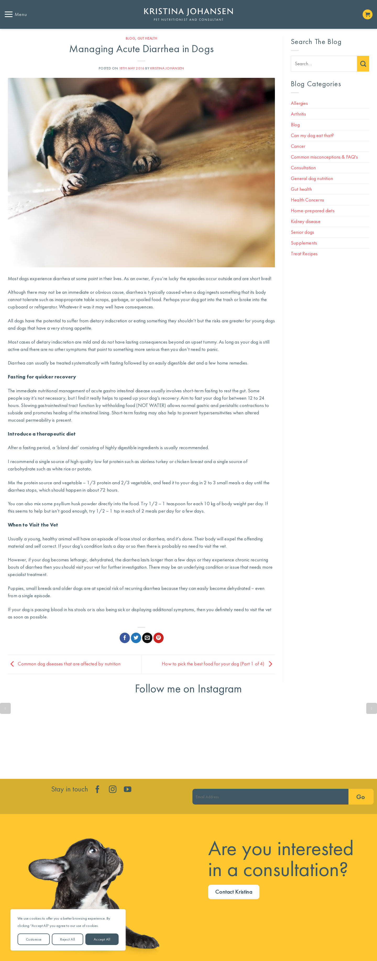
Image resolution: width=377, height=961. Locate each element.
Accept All (102, 939)
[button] (15, 14)
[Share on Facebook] (125, 638)
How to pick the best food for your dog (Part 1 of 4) (218, 663)
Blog (130, 38)
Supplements (304, 243)
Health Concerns (307, 200)
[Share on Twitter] (136, 638)
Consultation (303, 167)
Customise (34, 939)
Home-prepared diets (313, 210)
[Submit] (363, 64)
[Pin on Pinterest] (158, 638)
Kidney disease (305, 221)
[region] (68, 930)
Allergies (299, 103)
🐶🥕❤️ (265, 738)
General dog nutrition (312, 178)
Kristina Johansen (167, 68)
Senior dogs (302, 232)
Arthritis (298, 114)
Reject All (67, 939)
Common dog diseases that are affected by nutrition (64, 663)
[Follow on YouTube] (127, 790)
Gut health (147, 38)
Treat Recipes (304, 253)
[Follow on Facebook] (97, 790)
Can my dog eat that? (312, 135)
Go (360, 797)
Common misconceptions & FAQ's (324, 157)
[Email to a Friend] (147, 638)
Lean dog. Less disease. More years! (112, 738)
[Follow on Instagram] (113, 790)
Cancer (298, 146)
